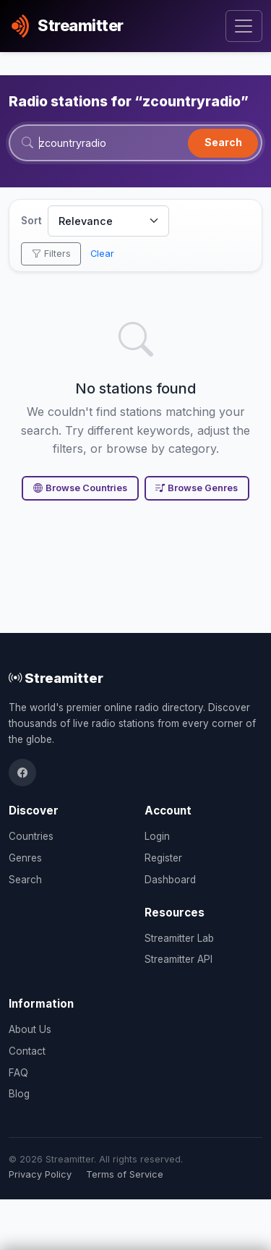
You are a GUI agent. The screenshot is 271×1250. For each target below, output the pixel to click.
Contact (27, 1051)
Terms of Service (124, 1174)
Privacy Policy (40, 1174)
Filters (51, 253)
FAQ (18, 1073)
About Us (30, 1029)
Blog (19, 1094)
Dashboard (170, 879)
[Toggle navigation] (243, 26)
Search (223, 142)
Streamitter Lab (179, 938)
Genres (25, 858)
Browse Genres (196, 487)
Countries (31, 836)
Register (163, 858)
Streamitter (56, 678)
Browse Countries (80, 487)
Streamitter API (178, 959)
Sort (31, 220)
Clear (102, 253)
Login (157, 836)
